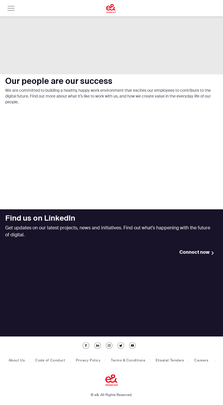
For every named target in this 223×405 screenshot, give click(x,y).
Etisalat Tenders (170, 360)
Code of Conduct (50, 360)
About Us (17, 360)
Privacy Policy (88, 360)
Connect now (194, 252)
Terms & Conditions (128, 360)
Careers (201, 360)
